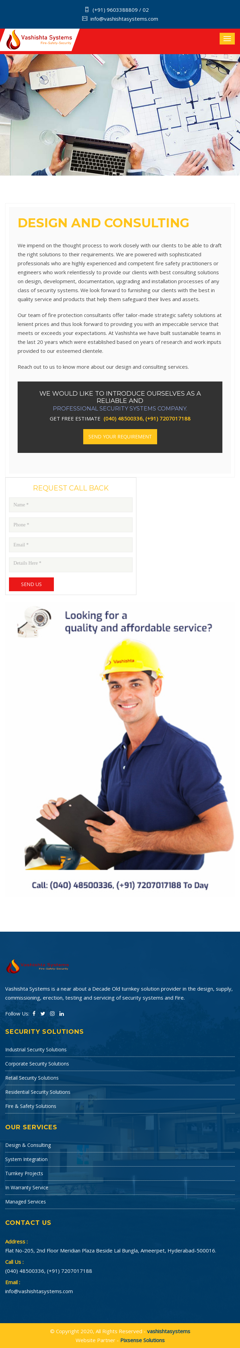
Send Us (31, 584)
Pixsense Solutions (142, 1340)
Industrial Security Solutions (36, 1049)
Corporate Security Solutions (37, 1063)
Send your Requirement (120, 436)
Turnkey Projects (24, 1173)
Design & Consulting (28, 1145)
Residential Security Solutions (37, 1092)
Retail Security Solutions (32, 1077)
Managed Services (25, 1201)
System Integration (26, 1159)
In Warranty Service (26, 1187)
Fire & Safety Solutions (30, 1106)
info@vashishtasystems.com (124, 18)
